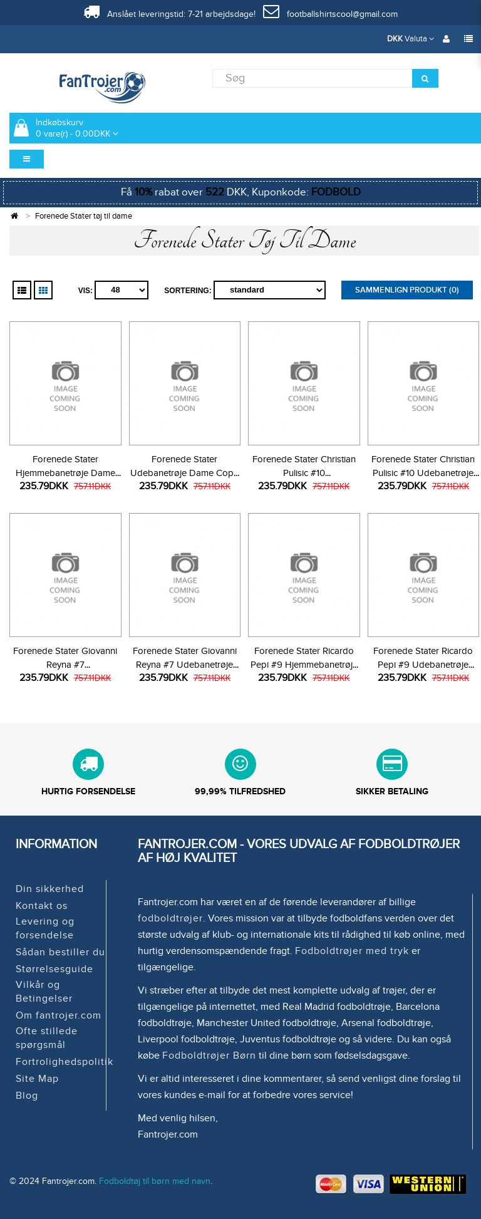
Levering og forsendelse (45, 928)
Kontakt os (42, 906)
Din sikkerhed (50, 889)
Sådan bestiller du (60, 952)
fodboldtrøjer (170, 918)
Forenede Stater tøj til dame (83, 216)
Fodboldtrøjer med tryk (352, 951)
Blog (27, 1095)
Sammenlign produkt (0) (407, 290)
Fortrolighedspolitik (64, 1062)
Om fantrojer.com (58, 1015)
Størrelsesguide (54, 969)
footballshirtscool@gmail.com (330, 14)
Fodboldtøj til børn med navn (154, 1181)
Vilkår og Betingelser (44, 991)
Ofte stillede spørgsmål (47, 1038)
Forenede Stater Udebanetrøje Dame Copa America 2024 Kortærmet (184, 473)
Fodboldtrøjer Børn (209, 1055)
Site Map (37, 1078)
